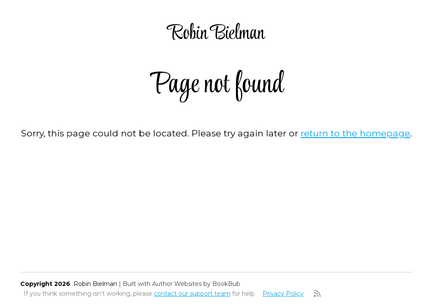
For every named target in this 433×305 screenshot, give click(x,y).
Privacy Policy (283, 293)
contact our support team (192, 293)
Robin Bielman (216, 33)
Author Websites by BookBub (196, 284)
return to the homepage (355, 133)
